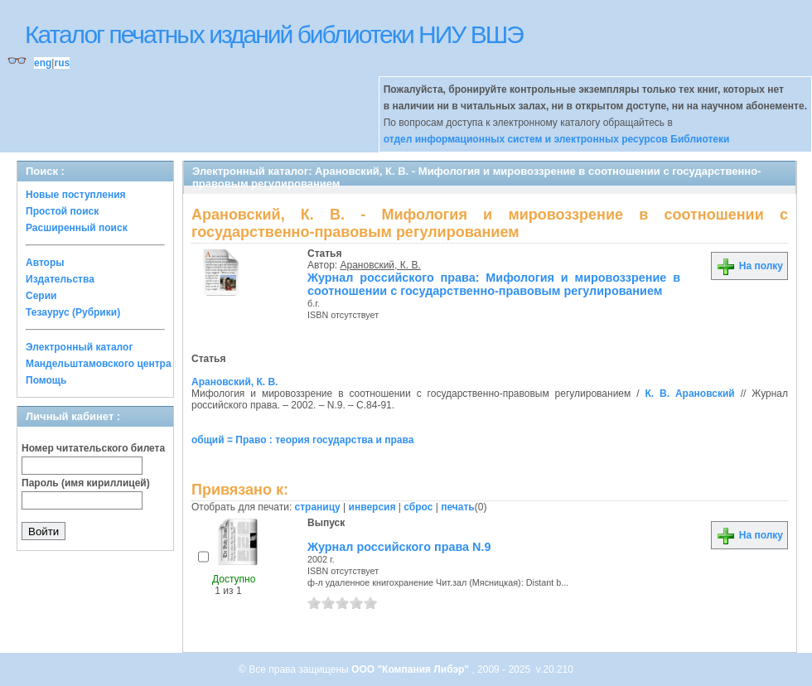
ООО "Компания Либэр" (411, 669)
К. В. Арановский (689, 393)
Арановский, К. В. (381, 265)
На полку (749, 266)
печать (458, 507)
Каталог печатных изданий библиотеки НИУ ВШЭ (274, 34)
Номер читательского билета (93, 448)
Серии (41, 296)
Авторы (45, 262)
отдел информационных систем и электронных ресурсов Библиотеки (557, 139)
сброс (418, 507)
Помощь (46, 380)
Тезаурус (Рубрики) (73, 312)
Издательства (60, 279)
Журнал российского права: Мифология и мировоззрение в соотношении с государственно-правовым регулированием (493, 284)
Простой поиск (62, 211)
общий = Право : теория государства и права (302, 440)
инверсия (372, 507)
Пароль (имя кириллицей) (86, 483)
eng (42, 63)
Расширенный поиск (77, 228)
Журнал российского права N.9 (399, 546)
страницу (318, 507)
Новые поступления (76, 194)
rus (62, 63)
